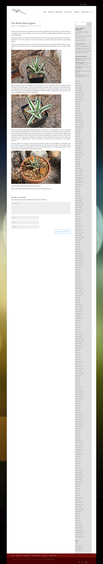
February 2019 (79, 281)
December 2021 (79, 203)
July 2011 (77, 486)
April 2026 (77, 83)
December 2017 (79, 311)
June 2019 (77, 272)
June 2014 (77, 405)
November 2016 (79, 341)
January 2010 (78, 527)
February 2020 (79, 253)
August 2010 (78, 511)
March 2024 (78, 140)
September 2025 (79, 99)
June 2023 (77, 161)
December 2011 (79, 474)
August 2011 (78, 484)
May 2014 (77, 408)
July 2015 (77, 378)
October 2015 (78, 371)
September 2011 (79, 481)
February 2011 (79, 497)
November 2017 (79, 313)
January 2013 (78, 444)
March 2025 (78, 113)
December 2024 (79, 120)
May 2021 (77, 219)
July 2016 (77, 350)
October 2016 (78, 343)
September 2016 (79, 345)
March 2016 (78, 359)
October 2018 (78, 290)
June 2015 (77, 380)
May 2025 (77, 108)
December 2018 (79, 286)
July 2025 (77, 104)
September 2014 (79, 398)
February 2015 (79, 387)
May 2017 (77, 327)
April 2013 (77, 438)
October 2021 (78, 207)
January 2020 (78, 256)
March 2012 (78, 468)
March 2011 (78, 495)
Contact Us (76, 12)
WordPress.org (79, 550)
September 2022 (79, 182)
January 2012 (78, 472)
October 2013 (78, 424)
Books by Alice (85, 12)
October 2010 (78, 507)
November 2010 (79, 504)
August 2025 (78, 101)
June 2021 (77, 216)
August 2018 (78, 295)
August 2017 (78, 320)
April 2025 (77, 111)
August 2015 (78, 375)
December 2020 (79, 230)
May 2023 (77, 164)
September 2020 (79, 237)
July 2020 (77, 242)
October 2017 (78, 315)
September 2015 (79, 373)
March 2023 (78, 168)
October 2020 (78, 235)
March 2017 (78, 332)
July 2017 (77, 322)
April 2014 (77, 410)
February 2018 (79, 306)
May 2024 (77, 136)
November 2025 (79, 94)
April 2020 (77, 249)
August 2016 (78, 348)
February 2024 (79, 143)
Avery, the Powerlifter (80, 40)
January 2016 (78, 364)
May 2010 (77, 518)
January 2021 (78, 228)
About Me (50, 12)
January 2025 (78, 117)
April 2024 (77, 138)
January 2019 (78, 283)
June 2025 (77, 106)
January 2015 (78, 389)
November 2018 (79, 288)
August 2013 (78, 428)
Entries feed (78, 545)
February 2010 (79, 525)
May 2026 (77, 81)
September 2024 (79, 127)
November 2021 (79, 205)
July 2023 (77, 159)
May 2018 (77, 299)
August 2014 (78, 401)
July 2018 (77, 297)
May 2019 (77, 274)
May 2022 (77, 191)
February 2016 (79, 362)
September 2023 (79, 154)
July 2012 (77, 458)
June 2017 (77, 325)
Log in (76, 543)
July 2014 (77, 403)
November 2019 (79, 260)
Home (45, 12)
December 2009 (79, 530)
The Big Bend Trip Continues (82, 48)
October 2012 (78, 451)
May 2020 (77, 246)
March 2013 (78, 440)
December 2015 (79, 366)
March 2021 (78, 223)
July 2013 (77, 431)
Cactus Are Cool (68, 12)
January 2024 (78, 145)
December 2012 (79, 447)
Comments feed (79, 547)
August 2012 (78, 456)
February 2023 (79, 170)
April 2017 (77, 329)
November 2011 (79, 477)
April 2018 (77, 302)
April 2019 (77, 276)
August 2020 (78, 239)
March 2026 (78, 85)
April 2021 (77, 221)
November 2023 (79, 150)
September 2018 (79, 292)
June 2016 (77, 352)
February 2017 (79, 334)
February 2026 (79, 88)
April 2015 (77, 385)
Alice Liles (15, 26)
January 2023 (78, 173)
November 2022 (79, 177)
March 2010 (78, 523)
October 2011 (78, 479)
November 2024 (79, 122)
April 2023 (77, 166)
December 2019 (79, 258)
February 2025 (79, 115)
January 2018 (78, 309)
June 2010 (77, 516)
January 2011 (78, 500)
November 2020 (79, 233)
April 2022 (77, 193)
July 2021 (77, 214)
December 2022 (79, 175)
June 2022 (77, 189)
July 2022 (77, 187)
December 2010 (79, 502)
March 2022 (78, 196)
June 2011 (77, 488)
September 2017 (79, 318)
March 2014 (78, 412)
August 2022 (78, 184)
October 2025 (78, 97)
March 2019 (78, 279)
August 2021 (78, 212)
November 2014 (79, 394)
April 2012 (77, 465)
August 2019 (78, 267)
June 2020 (77, 244)
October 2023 (78, 152)
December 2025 (79, 92)
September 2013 (79, 426)
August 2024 (78, 129)
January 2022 (78, 200)
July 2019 (77, 269)
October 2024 (78, 124)
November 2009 (79, 532)
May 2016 (77, 355)
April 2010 (77, 520)
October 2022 (78, 180)
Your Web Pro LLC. (50, 559)
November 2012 (79, 449)
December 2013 (79, 419)
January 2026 (78, 90)
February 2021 (79, 226)
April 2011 (77, 493)
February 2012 (79, 470)
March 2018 (78, 304)
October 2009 (78, 534)
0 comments (38, 26)
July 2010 (77, 514)
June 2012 (77, 461)
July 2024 (77, 131)
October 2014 (78, 396)
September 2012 (79, 454)
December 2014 (79, 392)
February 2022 (79, 198)
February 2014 (79, 415)
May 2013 (77, 435)
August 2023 (78, 157)
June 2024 (77, 134)
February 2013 (79, 442)
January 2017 (78, 336)
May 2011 (77, 491)
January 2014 (78, 417)
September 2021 (79, 210)
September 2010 (79, 509)
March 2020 (78, 251)
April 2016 (77, 357)
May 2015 (77, 382)
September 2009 (79, 537)
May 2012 (77, 463)
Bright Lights (58, 12)
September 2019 (79, 265)
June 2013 (77, 433)
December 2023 (79, 147)
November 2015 (79, 368)
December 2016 (79, 339)
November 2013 (79, 421)
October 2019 (78, 263)
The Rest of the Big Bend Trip (82, 46)
